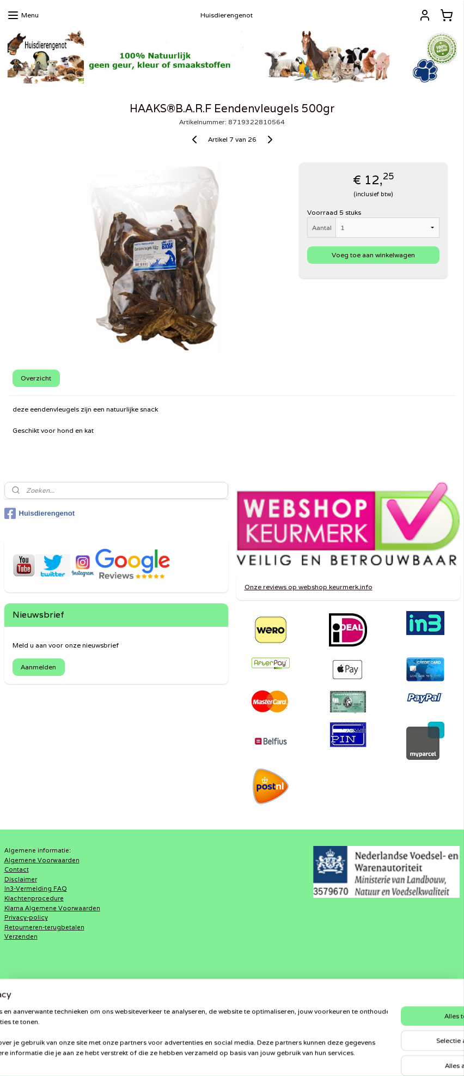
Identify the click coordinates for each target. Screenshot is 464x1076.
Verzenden (21, 936)
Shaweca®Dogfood (189, 1016)
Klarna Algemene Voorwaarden (52, 908)
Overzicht (36, 377)
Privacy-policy (26, 917)
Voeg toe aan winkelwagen (373, 255)
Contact (16, 869)
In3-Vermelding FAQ (35, 888)
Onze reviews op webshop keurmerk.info (309, 587)
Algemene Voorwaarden (42, 860)
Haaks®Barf (176, 1007)
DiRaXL (169, 997)
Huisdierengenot (39, 513)
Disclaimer (20, 879)
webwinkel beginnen (259, 1056)
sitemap (197, 1056)
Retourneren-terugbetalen (44, 927)
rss (219, 1056)
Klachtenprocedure (34, 898)
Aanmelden (38, 667)
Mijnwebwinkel (358, 1056)
